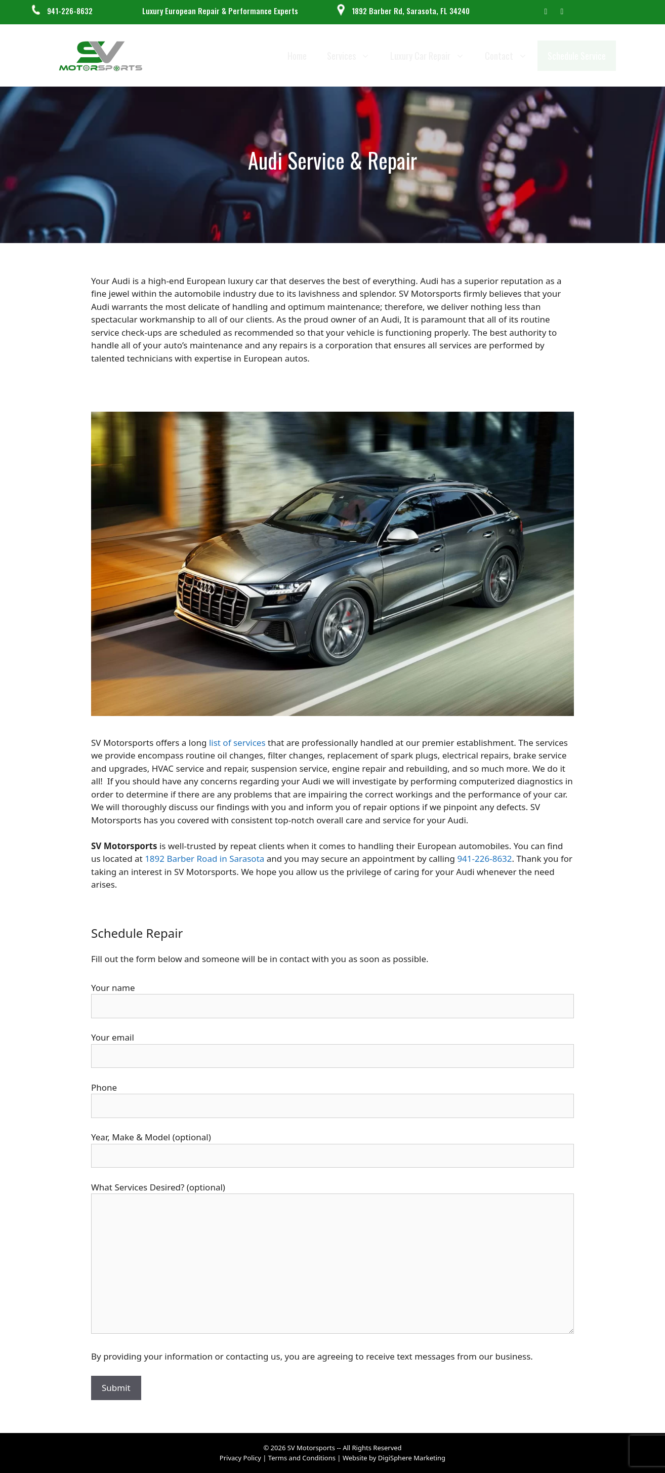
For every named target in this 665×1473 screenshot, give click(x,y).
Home (297, 55)
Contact (511, 56)
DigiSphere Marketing (411, 1457)
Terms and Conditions (303, 1457)
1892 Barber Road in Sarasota (204, 858)
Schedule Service (577, 55)
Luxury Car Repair (432, 56)
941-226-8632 (70, 10)
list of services (237, 742)
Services (353, 56)
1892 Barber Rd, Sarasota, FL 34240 (411, 10)
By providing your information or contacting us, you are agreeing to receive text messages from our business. (312, 1356)
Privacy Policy (240, 1457)
